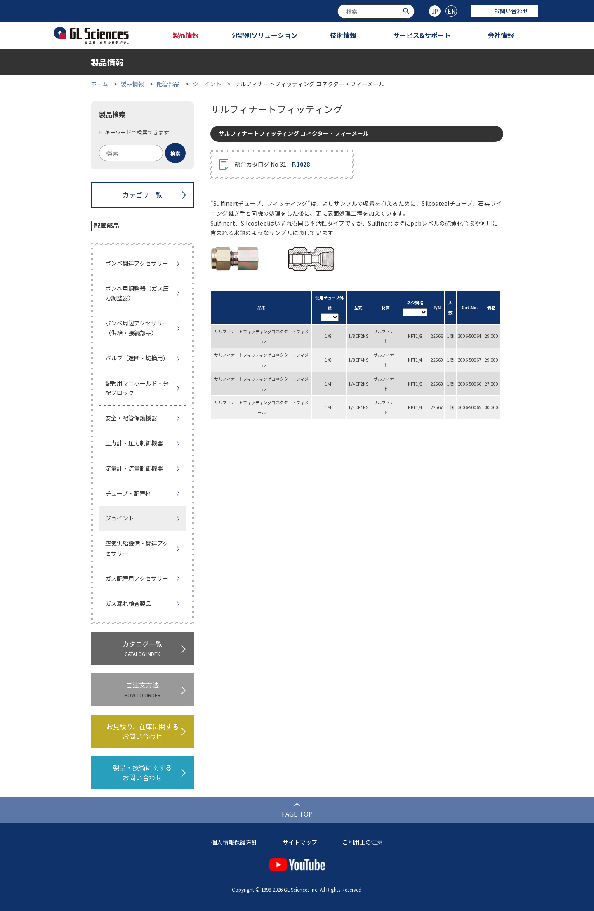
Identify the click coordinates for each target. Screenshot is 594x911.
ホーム (99, 84)
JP (434, 11)
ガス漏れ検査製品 (128, 603)
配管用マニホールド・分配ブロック (137, 388)
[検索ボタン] (407, 10)
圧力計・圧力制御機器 (134, 443)
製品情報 (185, 35)
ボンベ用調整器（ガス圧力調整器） (137, 293)
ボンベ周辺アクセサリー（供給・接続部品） (136, 328)
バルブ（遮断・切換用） (137, 358)
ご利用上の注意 (362, 842)
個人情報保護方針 (234, 842)
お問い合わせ (504, 11)
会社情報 (501, 35)
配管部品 (168, 84)
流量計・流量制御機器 (134, 468)
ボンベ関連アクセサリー (136, 263)
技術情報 (343, 35)
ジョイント (207, 84)
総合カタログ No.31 (272, 164)
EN (451, 11)
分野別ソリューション (264, 35)
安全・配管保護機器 (131, 418)
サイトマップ (300, 842)
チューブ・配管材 (128, 493)
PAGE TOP (297, 814)
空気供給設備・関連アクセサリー (136, 548)
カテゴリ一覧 (142, 195)
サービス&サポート (422, 35)
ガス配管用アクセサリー (136, 578)
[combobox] (376, 11)
